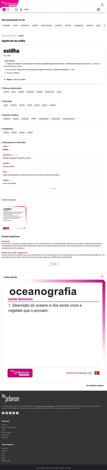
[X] (17, 414)
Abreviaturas (5, 435)
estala (37, 105)
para (82, 64)
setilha (29, 132)
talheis (14, 132)
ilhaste (6, 132)
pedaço (29, 64)
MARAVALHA (12, 66)
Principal (4, 425)
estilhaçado (56, 119)
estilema (7, 119)
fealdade (6, 25)
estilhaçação (44, 119)
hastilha (39, 92)
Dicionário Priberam (9, 36)
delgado (18, 64)
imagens (13, 200)
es (5, 56)
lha (9, 56)
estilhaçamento (69, 119)
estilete (15, 119)
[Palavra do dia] (102, 276)
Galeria (5, 200)
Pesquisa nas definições (9, 427)
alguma (41, 70)
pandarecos (49, 92)
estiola (21, 105)
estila (59, 92)
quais (98, 25)
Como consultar (6, 432)
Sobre (3, 430)
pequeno (33, 70)
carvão (6, 92)
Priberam (4, 451)
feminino (12, 61)
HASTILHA (96, 64)
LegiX (3, 456)
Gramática (5, 437)
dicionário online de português (45, 406)
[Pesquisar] (16, 9)
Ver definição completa (95, 385)
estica (44, 105)
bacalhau (64, 70)
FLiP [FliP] (3, 453)
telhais (22, 132)
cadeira (35, 25)
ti (7, 56)
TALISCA (19, 66)
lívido (15, 25)
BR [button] (8, 9)
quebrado (44, 64)
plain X (4, 458)
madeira (38, 64)
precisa (68, 25)
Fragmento (11, 64)
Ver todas (53, 264)
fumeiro (87, 64)
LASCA (5, 66)
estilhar (21, 92)
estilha (11, 51)
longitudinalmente (55, 64)
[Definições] (98, 9)
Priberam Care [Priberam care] (6, 461)
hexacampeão (46, 25)
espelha (52, 105)
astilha (22, 79)
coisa (47, 70)
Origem (9, 79)
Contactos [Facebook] (5, 448)
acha (13, 92)
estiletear (24, 119)
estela (29, 105)
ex (64, 64)
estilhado (30, 92)
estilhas (69, 64)
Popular (9, 73)
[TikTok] (10, 414)
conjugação (78, 25)
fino (26, 70)
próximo (90, 25)
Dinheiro (16, 73)
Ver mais (53, 188)
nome (6, 61)
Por (8, 70)
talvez (15, 79)
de (22, 64)
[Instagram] (6, 414)
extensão (13, 70)
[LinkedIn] (13, 414)
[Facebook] (3, 414)
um (25, 64)
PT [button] (4, 9)
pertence (58, 25)
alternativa (25, 25)
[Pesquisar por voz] (21, 9)
